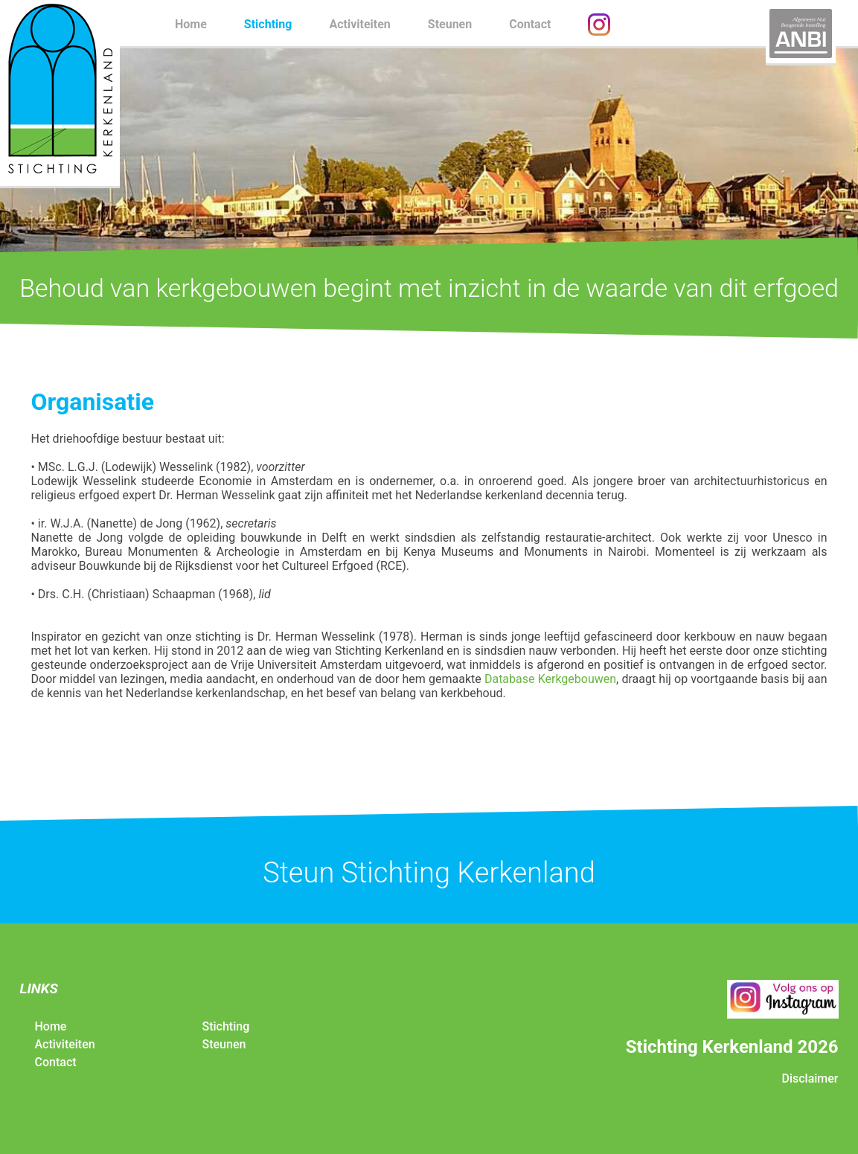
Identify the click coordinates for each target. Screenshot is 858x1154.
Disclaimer (809, 1078)
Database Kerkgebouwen (550, 679)
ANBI (800, 33)
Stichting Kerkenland (60, 93)
